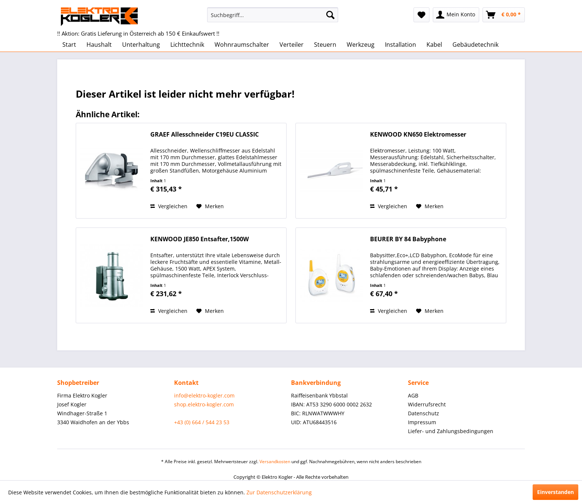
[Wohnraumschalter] (241, 44)
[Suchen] (330, 14)
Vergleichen (168, 206)
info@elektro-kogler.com (204, 395)
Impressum (422, 422)
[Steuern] (325, 44)
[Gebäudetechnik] (475, 44)
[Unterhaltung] (141, 44)
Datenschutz (423, 413)
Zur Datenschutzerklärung (279, 492)
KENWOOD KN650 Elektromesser (418, 134)
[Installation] (400, 44)
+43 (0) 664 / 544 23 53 (201, 422)
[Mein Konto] (456, 14)
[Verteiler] (291, 44)
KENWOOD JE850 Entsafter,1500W (199, 239)
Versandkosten (274, 461)
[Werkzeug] (360, 44)
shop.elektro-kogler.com (204, 404)
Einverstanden (555, 491)
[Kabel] (434, 44)
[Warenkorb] (504, 14)
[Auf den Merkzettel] (210, 206)
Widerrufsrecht (427, 404)
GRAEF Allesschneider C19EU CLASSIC (204, 134)
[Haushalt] (99, 44)
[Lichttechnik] (187, 44)
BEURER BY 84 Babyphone (408, 239)
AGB (413, 395)
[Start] (69, 44)
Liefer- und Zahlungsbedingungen (450, 431)
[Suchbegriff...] (272, 14)
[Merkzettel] (421, 14)
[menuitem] (272, 14)
